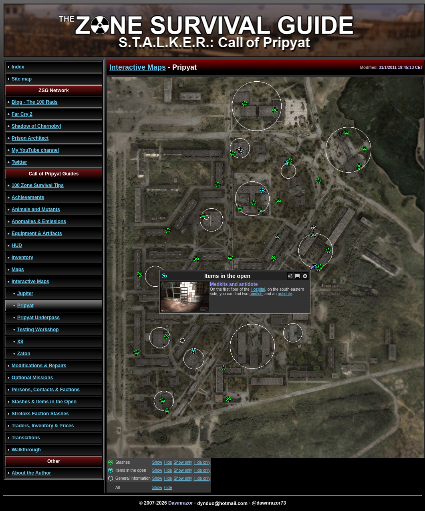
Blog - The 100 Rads (35, 102)
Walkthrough (26, 450)
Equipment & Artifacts (37, 233)
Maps (18, 269)
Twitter (19, 162)
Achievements (28, 197)
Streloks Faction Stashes (40, 413)
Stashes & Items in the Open (44, 401)
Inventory (22, 257)
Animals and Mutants (36, 209)
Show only (182, 462)
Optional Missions (32, 377)
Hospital (258, 289)
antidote (285, 294)
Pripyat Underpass (38, 317)
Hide (168, 462)
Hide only (202, 462)
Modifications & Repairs (39, 365)
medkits (256, 294)
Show (157, 462)
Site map (22, 79)
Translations (26, 438)
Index (18, 67)
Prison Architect (30, 138)
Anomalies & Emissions (39, 221)
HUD (17, 245)
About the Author (31, 473)
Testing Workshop (38, 329)
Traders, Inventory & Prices (43, 426)
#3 (290, 276)
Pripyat (25, 305)
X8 (20, 341)
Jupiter (25, 293)
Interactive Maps (30, 281)
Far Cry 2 (22, 114)
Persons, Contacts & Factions (46, 389)
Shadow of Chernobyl (36, 126)
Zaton (23, 353)
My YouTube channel (35, 150)
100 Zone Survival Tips (38, 185)
